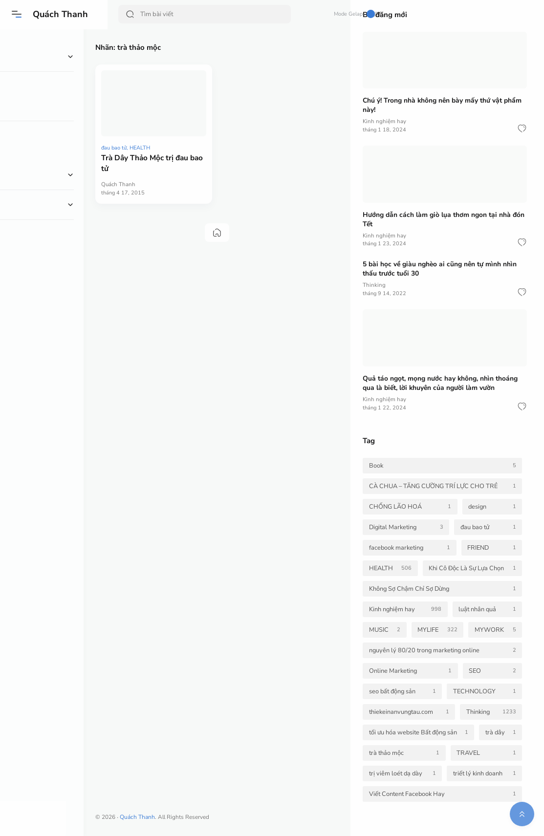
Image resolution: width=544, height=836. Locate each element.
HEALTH (164, 130)
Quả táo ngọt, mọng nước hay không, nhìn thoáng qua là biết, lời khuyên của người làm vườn (440, 383)
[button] (17, 14)
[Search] (194, 14)
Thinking (374, 285)
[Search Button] (130, 14)
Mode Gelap (314, 14)
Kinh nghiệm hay (385, 121)
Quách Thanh (60, 14)
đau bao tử (138, 130)
